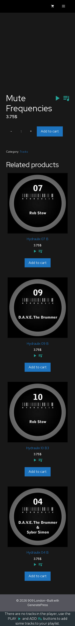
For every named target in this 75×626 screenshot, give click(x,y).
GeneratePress (37, 605)
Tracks (24, 151)
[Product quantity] (21, 131)
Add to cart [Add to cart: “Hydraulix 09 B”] (38, 367)
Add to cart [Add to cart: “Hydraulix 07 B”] (38, 262)
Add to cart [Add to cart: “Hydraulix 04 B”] (38, 576)
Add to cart (50, 131)
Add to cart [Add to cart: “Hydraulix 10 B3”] (38, 471)
